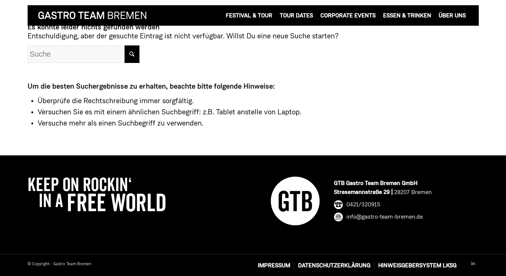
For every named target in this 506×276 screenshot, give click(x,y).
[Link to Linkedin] (473, 263)
